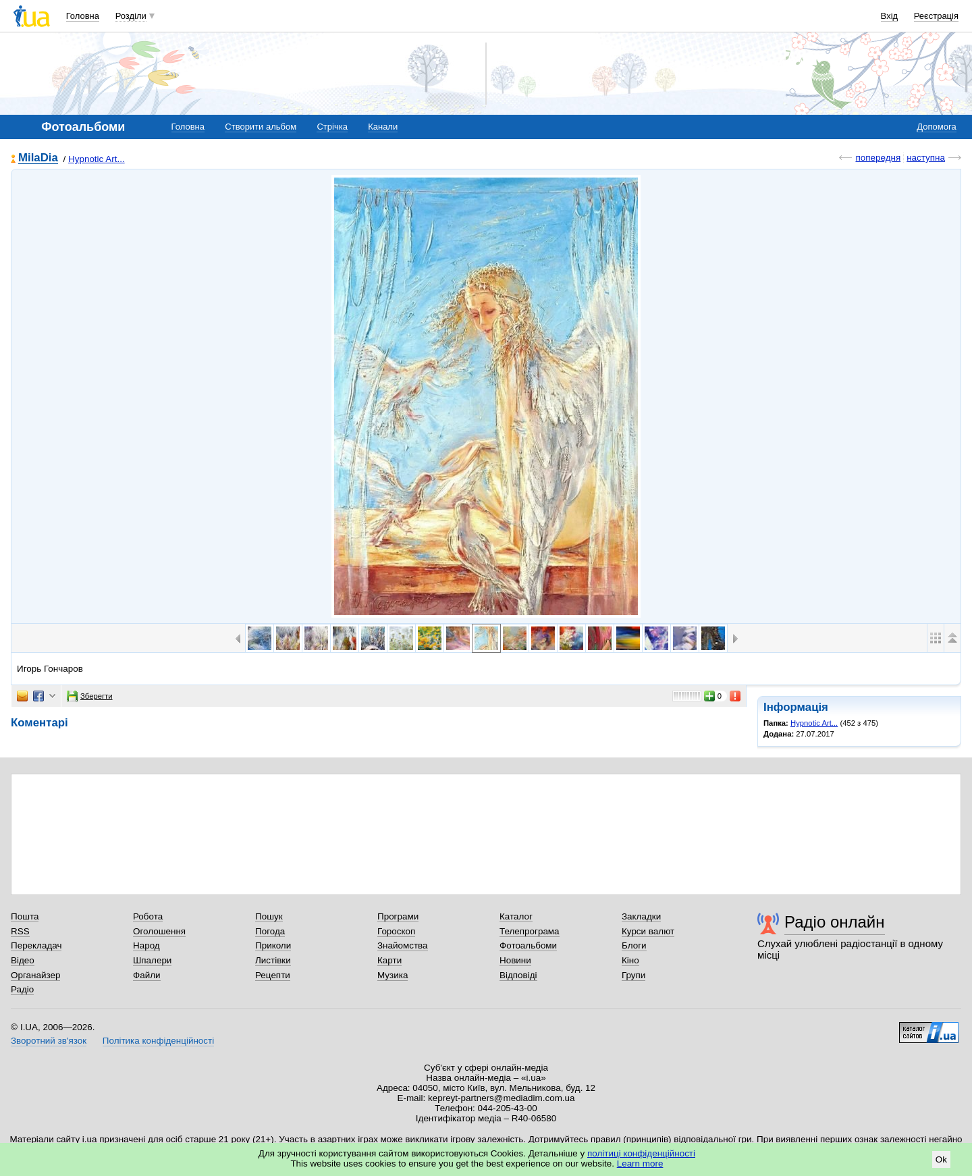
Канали (383, 127)
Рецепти (272, 975)
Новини (515, 960)
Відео (22, 960)
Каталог (516, 916)
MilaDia (38, 158)
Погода (270, 931)
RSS (20, 931)
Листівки (273, 960)
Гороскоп (396, 931)
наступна (926, 158)
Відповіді (518, 975)
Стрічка (332, 127)
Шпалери (152, 960)
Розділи (130, 16)
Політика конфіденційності (158, 1041)
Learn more (640, 1163)
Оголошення (159, 931)
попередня (877, 158)
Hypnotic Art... (96, 159)
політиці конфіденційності (641, 1153)
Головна (82, 16)
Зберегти (90, 696)
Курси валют (648, 931)
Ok (941, 1159)
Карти (389, 960)
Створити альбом (260, 127)
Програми (397, 916)
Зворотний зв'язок (48, 1041)
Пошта (24, 916)
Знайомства (402, 945)
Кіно (630, 960)
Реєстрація (936, 16)
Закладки (641, 916)
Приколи (273, 945)
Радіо (22, 989)
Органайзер (35, 975)
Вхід (889, 16)
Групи (633, 975)
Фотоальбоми (528, 945)
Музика (392, 975)
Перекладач (36, 945)
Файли (147, 975)
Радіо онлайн (834, 922)
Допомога (936, 127)
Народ (146, 945)
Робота (148, 916)
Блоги (634, 945)
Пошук (269, 916)
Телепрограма (530, 931)
